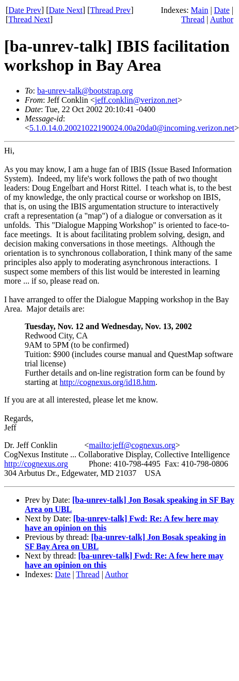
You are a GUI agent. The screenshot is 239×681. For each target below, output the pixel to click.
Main (200, 10)
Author (221, 19)
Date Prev (24, 10)
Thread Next (29, 19)
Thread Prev (110, 10)
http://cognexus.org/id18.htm (107, 382)
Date (222, 10)
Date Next (66, 10)
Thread (192, 19)
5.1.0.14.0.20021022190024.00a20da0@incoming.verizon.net (131, 127)
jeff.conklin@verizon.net (136, 100)
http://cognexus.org (36, 463)
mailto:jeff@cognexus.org (132, 445)
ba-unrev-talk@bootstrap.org (85, 90)
